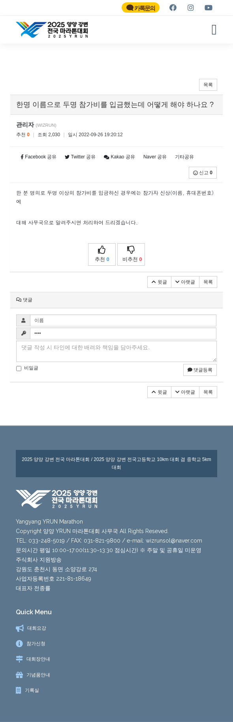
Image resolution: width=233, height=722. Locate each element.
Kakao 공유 (119, 157)
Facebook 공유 (38, 157)
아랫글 (185, 282)
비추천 (132, 254)
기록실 (32, 690)
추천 (102, 254)
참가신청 (35, 643)
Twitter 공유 (80, 157)
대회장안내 (38, 659)
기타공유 (184, 157)
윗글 (159, 282)
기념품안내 (38, 674)
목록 (208, 85)
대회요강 (36, 628)
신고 (202, 172)
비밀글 (27, 368)
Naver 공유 (155, 157)
